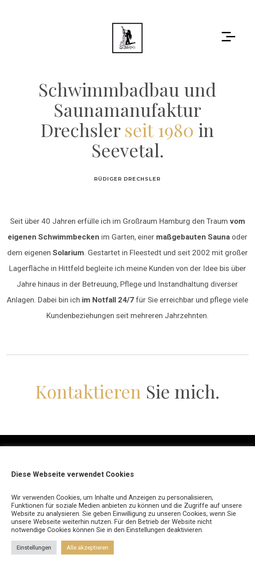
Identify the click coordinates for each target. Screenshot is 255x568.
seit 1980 (159, 130)
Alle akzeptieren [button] (87, 547)
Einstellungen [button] (34, 547)
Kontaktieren (88, 391)
